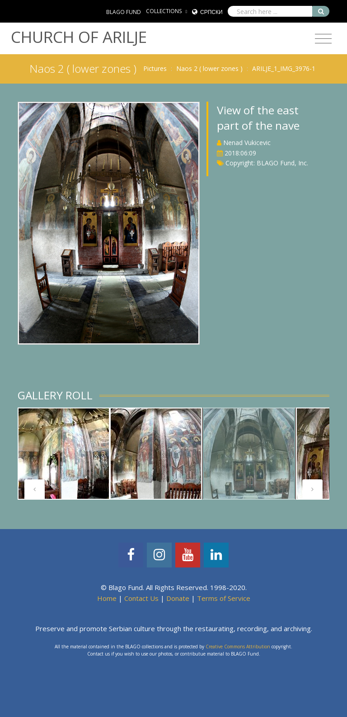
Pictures (155, 68)
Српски (211, 12)
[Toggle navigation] (323, 39)
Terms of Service (223, 598)
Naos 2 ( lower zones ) (209, 68)
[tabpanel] (249, 454)
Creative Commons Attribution (238, 646)
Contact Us (141, 598)
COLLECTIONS (164, 11)
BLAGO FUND (123, 12)
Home (107, 598)
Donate (177, 598)
